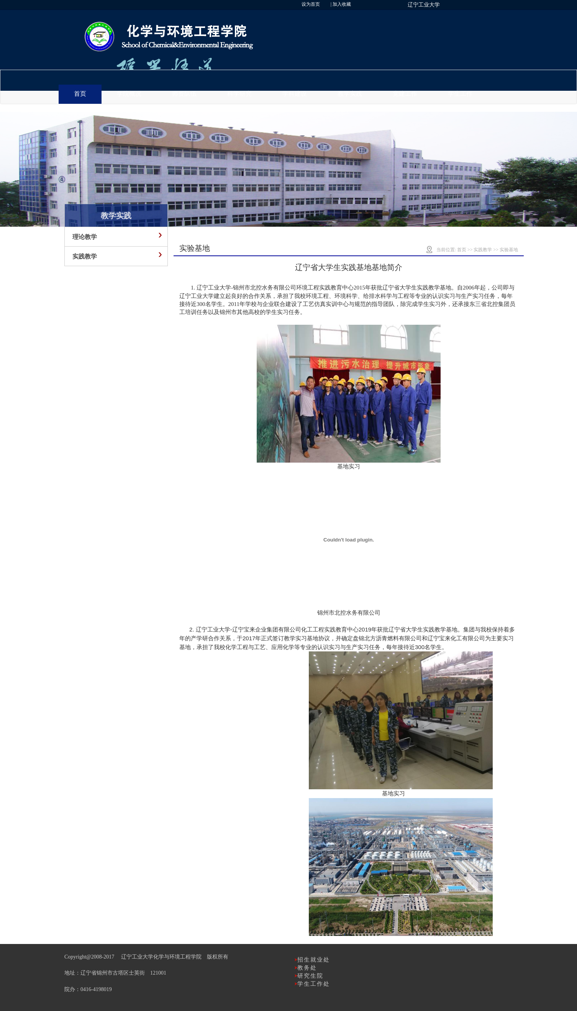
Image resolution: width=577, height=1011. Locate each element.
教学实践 (350, 93)
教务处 (307, 968)
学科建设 (294, 93)
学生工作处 (313, 984)
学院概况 (129, 93)
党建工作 (405, 93)
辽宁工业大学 (424, 5)
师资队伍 (184, 93)
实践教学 (483, 249)
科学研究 (239, 93)
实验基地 (509, 249)
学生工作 (460, 93)
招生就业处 (313, 960)
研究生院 (310, 976)
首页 (80, 93)
